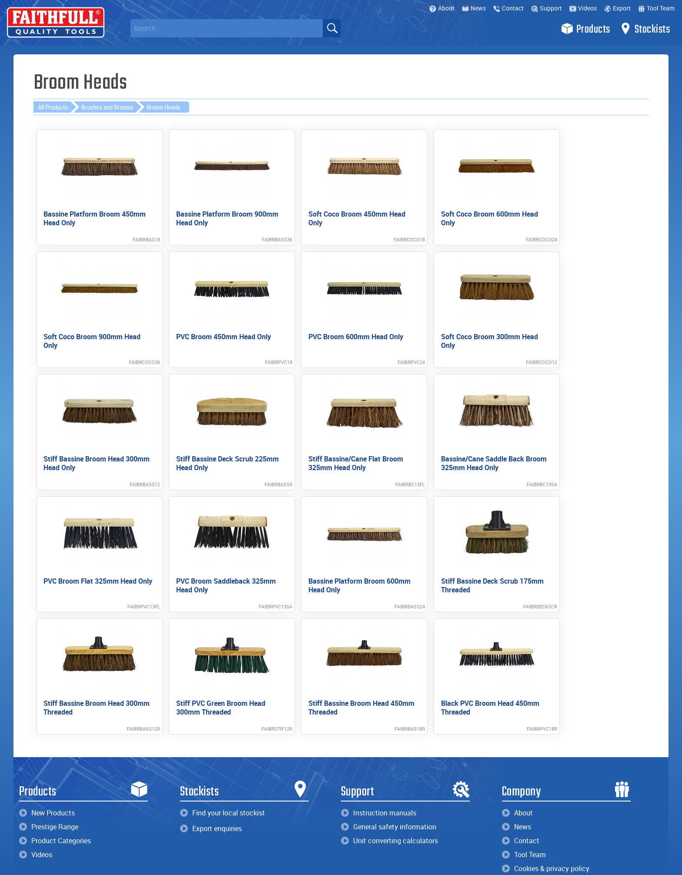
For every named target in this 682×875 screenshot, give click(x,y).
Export (617, 8)
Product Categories (55, 695)
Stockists (644, 29)
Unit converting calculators (389, 695)
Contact (508, 8)
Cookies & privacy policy (545, 723)
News (474, 8)
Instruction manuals (378, 667)
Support (546, 8)
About (442, 8)
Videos (583, 8)
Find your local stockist (222, 667)
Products (585, 29)
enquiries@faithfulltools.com (76, 810)
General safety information (388, 681)
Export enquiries (211, 683)
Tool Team (656, 8)
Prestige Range (48, 681)
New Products (47, 667)
